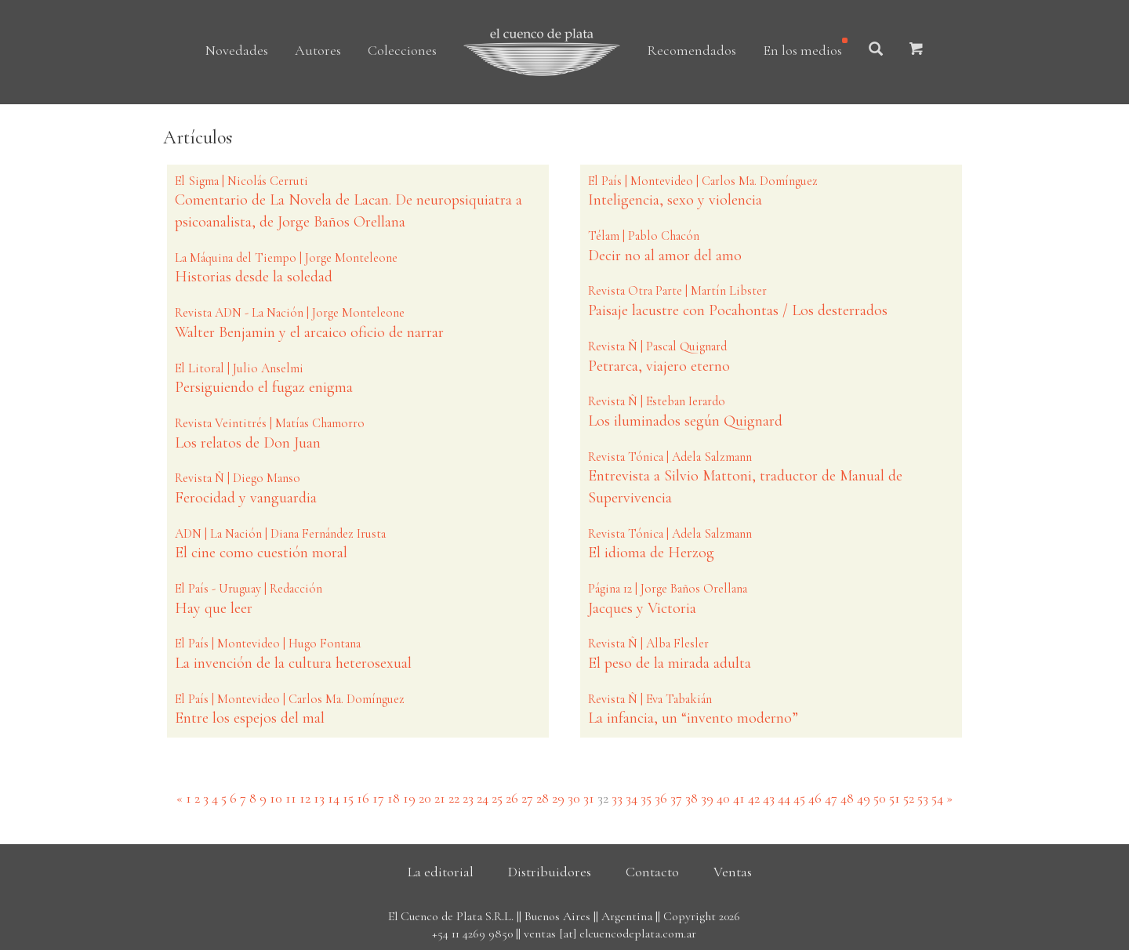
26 (512, 798)
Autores (318, 50)
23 (468, 798)
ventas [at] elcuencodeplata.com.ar (610, 933)
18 (393, 798)
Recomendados (691, 50)
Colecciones (402, 50)
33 (617, 798)
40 (723, 798)
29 (558, 798)
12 (304, 798)
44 (784, 798)
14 (333, 798)
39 (707, 798)
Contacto (652, 871)
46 (815, 798)
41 (739, 798)
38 (691, 798)
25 (497, 798)
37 (676, 798)
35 (646, 798)
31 (588, 798)
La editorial (441, 871)
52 (908, 798)
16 (363, 798)
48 (847, 798)
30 (574, 798)
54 (937, 798)
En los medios (802, 50)
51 (894, 798)
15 (348, 798)
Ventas (732, 871)
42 (754, 798)
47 (831, 798)
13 (319, 798)
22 (453, 798)
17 (378, 798)
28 (542, 798)
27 (527, 798)
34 (631, 798)
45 (799, 798)
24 (482, 798)
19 (409, 798)
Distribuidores (549, 871)
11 (290, 798)
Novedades (236, 50)
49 (863, 798)
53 (922, 798)
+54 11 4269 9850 (472, 933)
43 (769, 798)
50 (879, 798)
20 (425, 798)
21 (439, 798)
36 (661, 798)
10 (276, 798)
